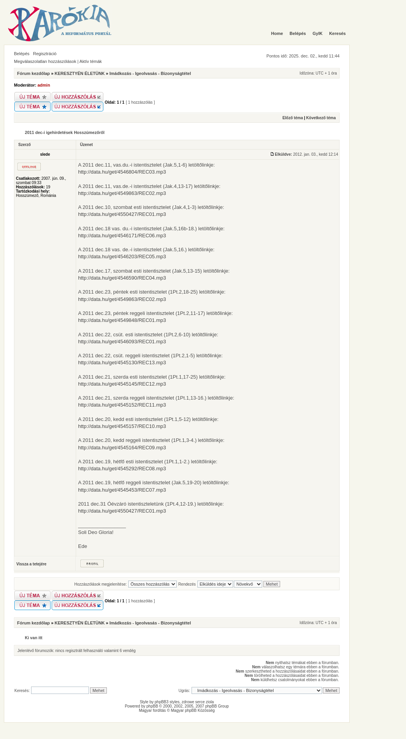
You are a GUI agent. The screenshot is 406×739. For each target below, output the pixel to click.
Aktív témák (91, 61)
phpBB (152, 706)
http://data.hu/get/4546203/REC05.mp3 (122, 256)
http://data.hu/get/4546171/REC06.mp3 (122, 235)
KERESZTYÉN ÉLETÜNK (80, 73)
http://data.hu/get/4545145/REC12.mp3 (122, 384)
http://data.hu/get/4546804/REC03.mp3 (122, 172)
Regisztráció (45, 53)
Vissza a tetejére (31, 564)
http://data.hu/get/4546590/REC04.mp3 (122, 278)
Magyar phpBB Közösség (193, 710)
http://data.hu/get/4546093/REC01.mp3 (122, 341)
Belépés (22, 53)
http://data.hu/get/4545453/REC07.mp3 (122, 490)
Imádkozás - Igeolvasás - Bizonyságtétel (150, 73)
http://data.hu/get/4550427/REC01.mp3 (122, 214)
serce (200, 702)
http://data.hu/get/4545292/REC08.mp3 (122, 468)
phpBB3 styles (167, 702)
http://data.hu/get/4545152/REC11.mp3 (122, 405)
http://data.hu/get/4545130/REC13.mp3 (122, 362)
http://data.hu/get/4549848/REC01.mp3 (122, 320)
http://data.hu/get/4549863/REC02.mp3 (122, 193)
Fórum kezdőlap (33, 73)
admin (44, 85)
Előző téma (292, 118)
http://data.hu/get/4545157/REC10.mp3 (122, 426)
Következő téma (321, 118)
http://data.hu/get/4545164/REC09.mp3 (122, 447)
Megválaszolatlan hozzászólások (45, 61)
